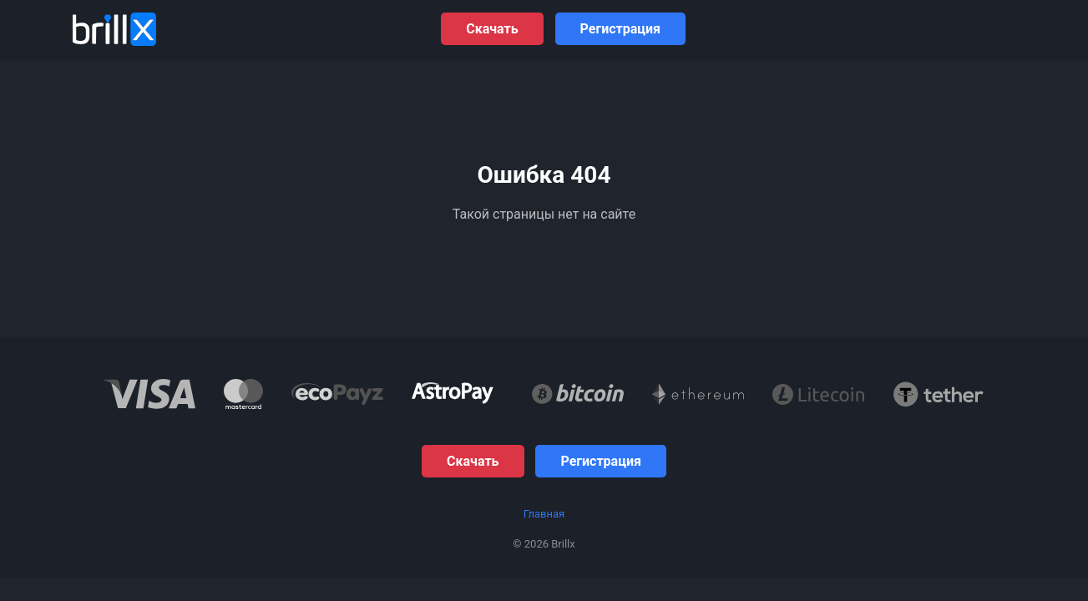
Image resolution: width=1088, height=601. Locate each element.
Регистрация (620, 29)
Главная (544, 514)
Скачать (492, 29)
